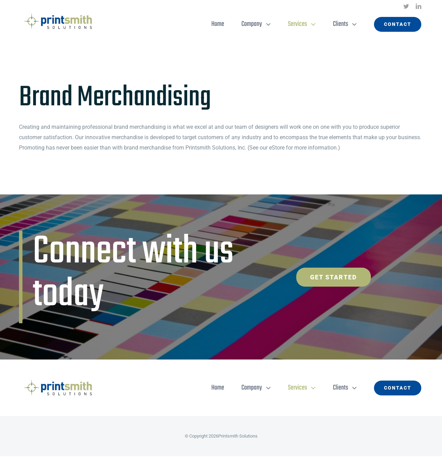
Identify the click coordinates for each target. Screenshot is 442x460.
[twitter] (406, 6)
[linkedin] (418, 6)
